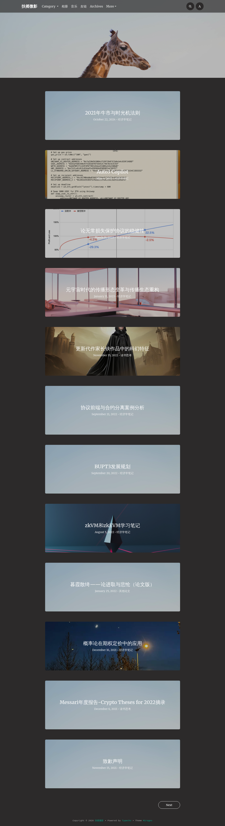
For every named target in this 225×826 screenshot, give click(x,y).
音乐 (74, 6)
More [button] (110, 6)
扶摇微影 (29, 6)
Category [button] (49, 6)
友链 (83, 6)
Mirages (147, 821)
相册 (65, 6)
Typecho (126, 821)
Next (168, 805)
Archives (96, 6)
